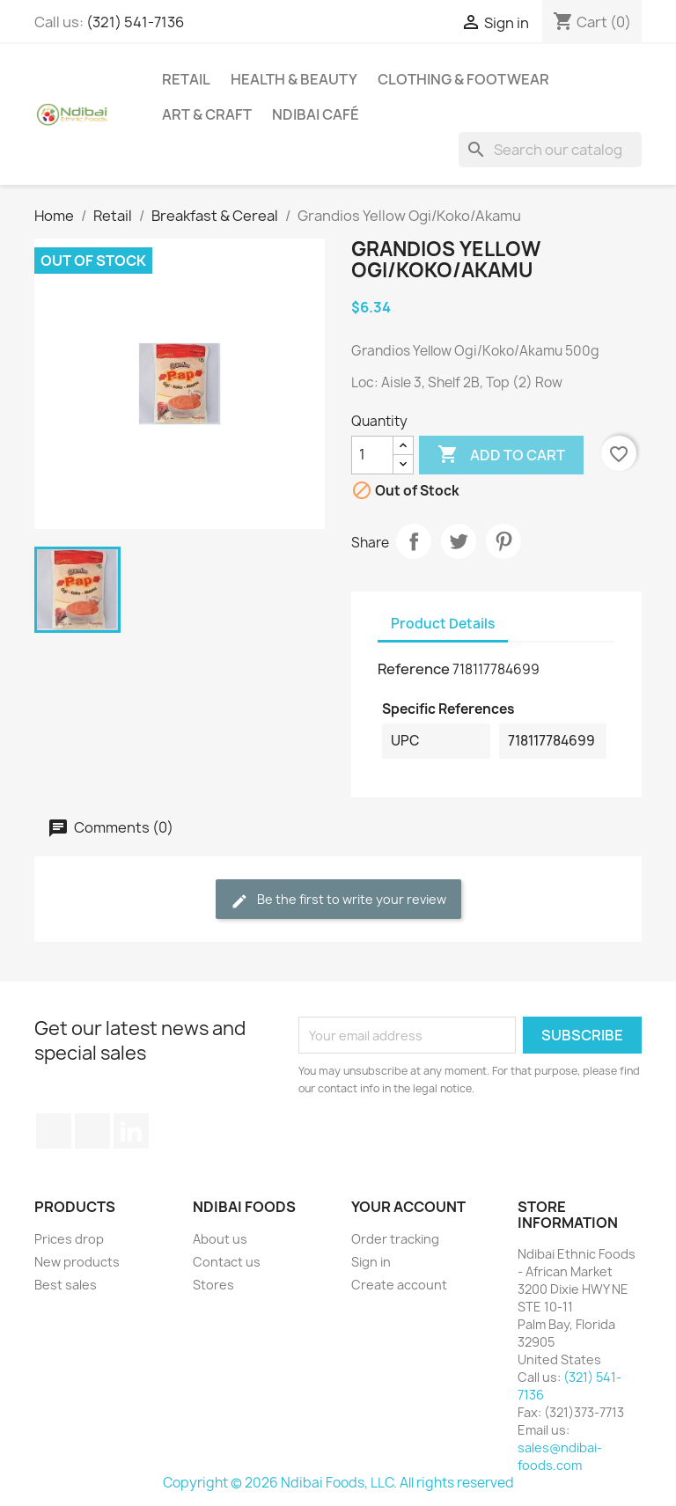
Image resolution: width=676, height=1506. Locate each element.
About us (220, 1239)
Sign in (371, 1261)
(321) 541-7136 (135, 22)
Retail (186, 79)
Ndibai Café (315, 114)
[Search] (550, 149)
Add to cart (501, 455)
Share (413, 541)
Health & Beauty (294, 79)
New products (77, 1261)
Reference (414, 669)
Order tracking (395, 1239)
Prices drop (69, 1239)
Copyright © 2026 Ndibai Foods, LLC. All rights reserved (338, 1482)
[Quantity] (372, 455)
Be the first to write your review (338, 900)
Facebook (53, 1131)
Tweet (458, 541)
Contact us (227, 1261)
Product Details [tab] (443, 623)
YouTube (92, 1131)
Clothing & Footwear (463, 79)
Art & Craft (207, 114)
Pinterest (503, 541)
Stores (213, 1284)
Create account (399, 1284)
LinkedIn (131, 1131)
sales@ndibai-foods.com (560, 1456)
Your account (408, 1206)
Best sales (65, 1284)
